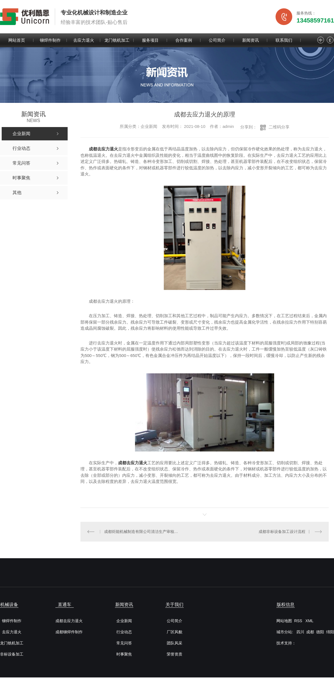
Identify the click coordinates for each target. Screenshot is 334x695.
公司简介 (217, 40)
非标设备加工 (11, 654)
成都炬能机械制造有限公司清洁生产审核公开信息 (142, 531)
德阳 (320, 632)
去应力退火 (83, 40)
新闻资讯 (250, 40)
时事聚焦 (124, 654)
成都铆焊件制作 (69, 632)
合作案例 (183, 40)
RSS (298, 621)
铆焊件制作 (50, 40)
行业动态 (124, 632)
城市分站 (284, 632)
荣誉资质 (174, 654)
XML (309, 621)
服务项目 (150, 40)
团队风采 (174, 643)
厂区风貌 (174, 632)
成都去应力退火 (103, 149)
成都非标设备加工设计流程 (282, 531)
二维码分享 (279, 127)
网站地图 (284, 621)
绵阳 (330, 632)
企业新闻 (124, 621)
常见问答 (124, 643)
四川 (300, 632)
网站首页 (16, 40)
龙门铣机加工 (116, 40)
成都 (310, 632)
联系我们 (284, 40)
